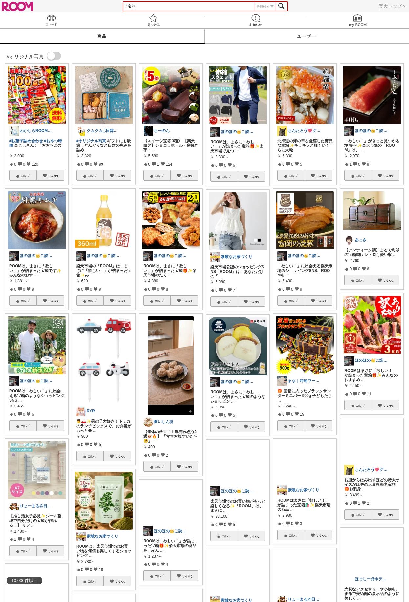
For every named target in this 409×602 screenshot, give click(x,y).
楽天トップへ (392, 6)
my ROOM (358, 20)
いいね (53, 175)
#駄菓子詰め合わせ (26, 141)
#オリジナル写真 (91, 141)
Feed (51, 20)
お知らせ (256, 20)
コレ (26, 175)
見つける (153, 20)
